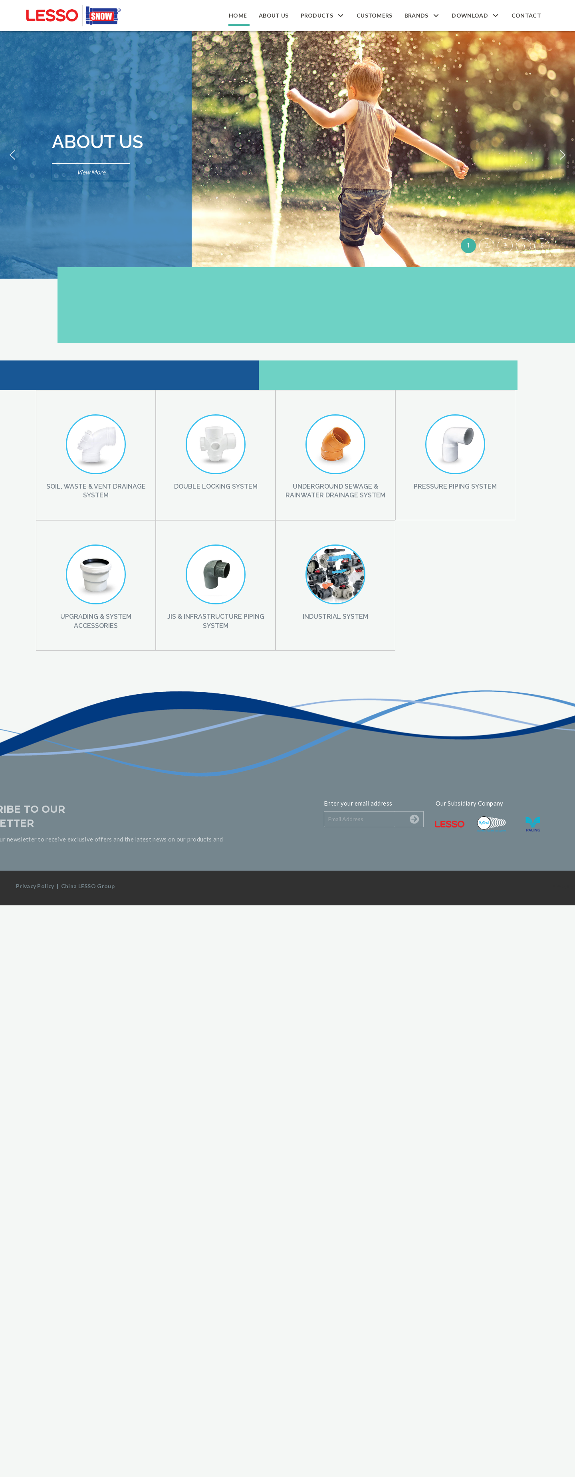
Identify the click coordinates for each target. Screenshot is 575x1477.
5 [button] (542, 245)
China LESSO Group (88, 886)
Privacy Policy (35, 886)
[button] (341, 15)
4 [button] (523, 245)
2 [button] (486, 245)
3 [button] (505, 245)
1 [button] (468, 245)
